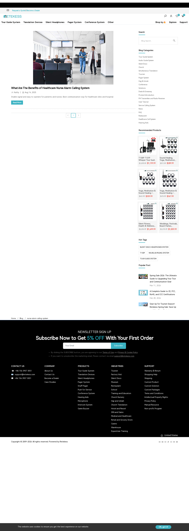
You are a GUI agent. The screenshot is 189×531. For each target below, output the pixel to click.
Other (111, 22)
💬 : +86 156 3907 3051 (21, 378)
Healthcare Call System (147, 119)
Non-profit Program (153, 409)
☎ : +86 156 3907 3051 (21, 371)
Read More (17, 103)
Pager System (75, 22)
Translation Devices (33, 22)
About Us (48, 371)
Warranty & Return (153, 371)
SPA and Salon (117, 412)
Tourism (142, 74)
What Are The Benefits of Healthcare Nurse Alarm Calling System (50, 88)
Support (184, 22)
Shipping (148, 378)
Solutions (142, 88)
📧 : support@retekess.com (23, 374)
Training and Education (121, 393)
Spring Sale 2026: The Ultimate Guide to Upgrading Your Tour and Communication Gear (163, 278)
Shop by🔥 (160, 22)
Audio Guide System (146, 60)
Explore (173, 22)
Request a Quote (18, 11)
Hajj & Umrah (143, 81)
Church (141, 67)
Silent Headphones (55, 22)
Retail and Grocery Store (122, 420)
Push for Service (85, 390)
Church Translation (119, 405)
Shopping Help (151, 374)
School (114, 390)
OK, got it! (163, 527)
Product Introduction (146, 95)
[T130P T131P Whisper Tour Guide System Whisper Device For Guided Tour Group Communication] (148, 146)
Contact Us (49, 374)
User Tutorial (143, 102)
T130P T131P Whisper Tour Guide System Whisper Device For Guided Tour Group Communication (147, 159)
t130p (142, 253)
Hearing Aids (143, 123)
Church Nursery (117, 397)
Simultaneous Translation (148, 71)
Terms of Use (108, 352)
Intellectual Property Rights (156, 397)
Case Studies (50, 382)
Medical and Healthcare (121, 416)
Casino (114, 424)
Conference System (95, 22)
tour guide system (148, 259)
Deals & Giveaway (145, 92)
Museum (114, 382)
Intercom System (85, 405)
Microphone (83, 401)
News (141, 109)
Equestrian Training (119, 431)
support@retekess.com (124, 356)
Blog (21, 318)
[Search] (156, 40)
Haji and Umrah (117, 401)
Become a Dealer (33, 11)
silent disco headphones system (154, 247)
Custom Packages (152, 390)
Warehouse (116, 427)
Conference (143, 85)
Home (13, 318)
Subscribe (118, 346)
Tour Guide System (10, 22)
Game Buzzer (83, 409)
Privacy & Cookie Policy (128, 352)
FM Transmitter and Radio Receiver (152, 98)
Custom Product (152, 382)
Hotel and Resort (118, 409)
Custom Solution (152, 386)
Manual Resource (152, 405)
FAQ (140, 112)
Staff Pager (83, 386)
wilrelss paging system (159, 253)
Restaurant (143, 116)
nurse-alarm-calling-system (37, 318)
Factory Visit (116, 374)
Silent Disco (143, 64)
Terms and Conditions (154, 393)
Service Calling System (147, 105)
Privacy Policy (150, 401)
